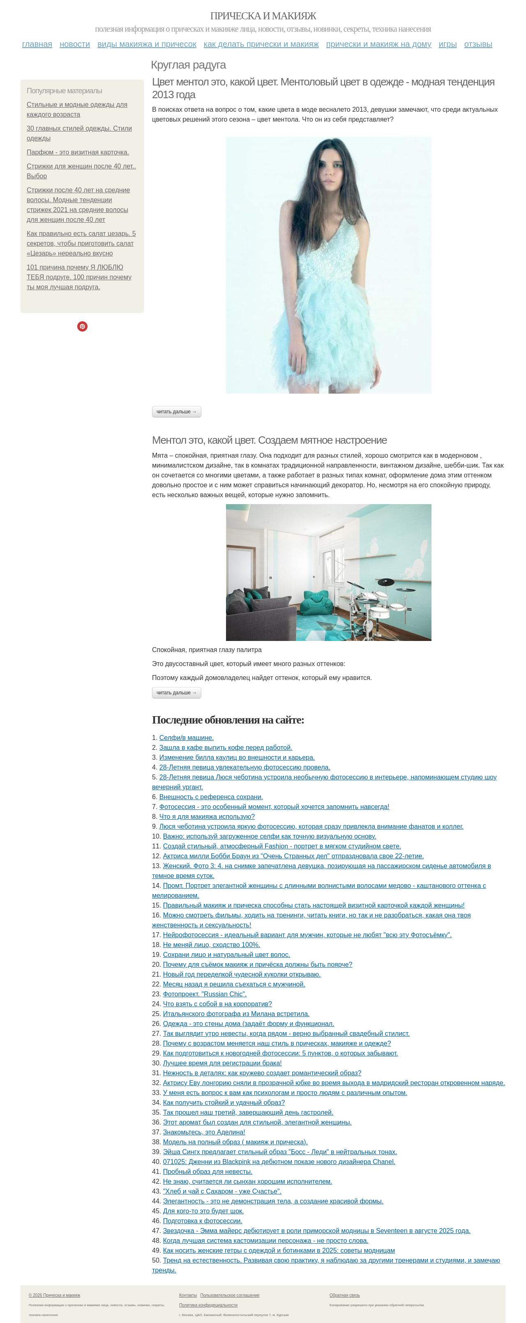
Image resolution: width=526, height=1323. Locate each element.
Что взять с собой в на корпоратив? (217, 1003)
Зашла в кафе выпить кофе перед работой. (226, 747)
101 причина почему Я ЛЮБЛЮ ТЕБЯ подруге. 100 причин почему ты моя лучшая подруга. (79, 277)
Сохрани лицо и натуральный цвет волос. (227, 954)
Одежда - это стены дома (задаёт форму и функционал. (249, 1023)
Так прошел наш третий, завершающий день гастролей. (248, 1112)
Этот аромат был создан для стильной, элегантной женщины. (257, 1122)
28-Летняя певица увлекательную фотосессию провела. (244, 767)
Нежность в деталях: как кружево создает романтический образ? (262, 1072)
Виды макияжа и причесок (146, 43)
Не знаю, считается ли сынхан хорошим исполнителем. (247, 1181)
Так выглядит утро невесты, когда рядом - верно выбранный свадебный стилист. (286, 1033)
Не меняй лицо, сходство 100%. (212, 944)
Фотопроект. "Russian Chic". (205, 994)
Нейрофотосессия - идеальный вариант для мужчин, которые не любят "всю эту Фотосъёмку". (307, 934)
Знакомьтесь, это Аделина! (204, 1132)
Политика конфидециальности (208, 1305)
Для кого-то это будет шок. (203, 1211)
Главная (37, 43)
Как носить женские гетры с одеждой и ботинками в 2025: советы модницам (279, 1250)
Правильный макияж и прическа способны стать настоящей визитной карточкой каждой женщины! (314, 905)
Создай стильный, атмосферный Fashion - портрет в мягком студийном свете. (282, 846)
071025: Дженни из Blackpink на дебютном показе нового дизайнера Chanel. (279, 1161)
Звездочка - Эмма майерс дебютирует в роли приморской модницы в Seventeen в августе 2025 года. (317, 1230)
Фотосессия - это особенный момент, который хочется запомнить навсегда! (274, 806)
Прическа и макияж (263, 16)
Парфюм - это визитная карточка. (78, 152)
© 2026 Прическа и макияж (54, 1295)
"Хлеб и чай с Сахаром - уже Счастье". (222, 1191)
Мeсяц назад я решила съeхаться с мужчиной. (234, 984)
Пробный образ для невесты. (208, 1171)
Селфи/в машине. (186, 737)
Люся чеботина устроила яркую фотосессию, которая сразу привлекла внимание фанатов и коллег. (311, 826)
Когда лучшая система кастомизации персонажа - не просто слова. (266, 1240)
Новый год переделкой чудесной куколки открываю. (242, 974)
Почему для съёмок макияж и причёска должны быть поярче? (258, 964)
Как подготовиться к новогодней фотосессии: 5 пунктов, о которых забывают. (280, 1053)
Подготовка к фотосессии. (202, 1220)
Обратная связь (345, 1295)
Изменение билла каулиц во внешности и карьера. (237, 757)
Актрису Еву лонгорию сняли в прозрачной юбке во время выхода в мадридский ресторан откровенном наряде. (334, 1082)
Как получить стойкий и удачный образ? (224, 1102)
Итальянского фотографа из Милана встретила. (236, 1013)
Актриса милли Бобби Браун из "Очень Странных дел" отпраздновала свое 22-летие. (293, 856)
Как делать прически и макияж (261, 43)
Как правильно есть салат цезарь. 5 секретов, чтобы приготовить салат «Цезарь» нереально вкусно (81, 243)
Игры (448, 43)
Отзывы (478, 43)
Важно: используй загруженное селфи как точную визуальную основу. (269, 836)
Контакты (188, 1295)
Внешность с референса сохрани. (211, 796)
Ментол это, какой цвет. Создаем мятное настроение (269, 440)
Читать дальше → (177, 412)
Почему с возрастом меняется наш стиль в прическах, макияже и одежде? (277, 1043)
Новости (75, 43)
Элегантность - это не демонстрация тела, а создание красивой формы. (273, 1201)
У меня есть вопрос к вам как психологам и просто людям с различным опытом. (285, 1092)
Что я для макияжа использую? (207, 816)
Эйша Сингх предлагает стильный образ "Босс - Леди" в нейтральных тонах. (280, 1151)
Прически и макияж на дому (378, 43)
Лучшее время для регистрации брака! (222, 1063)
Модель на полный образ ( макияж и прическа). (235, 1142)
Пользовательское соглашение (230, 1295)
